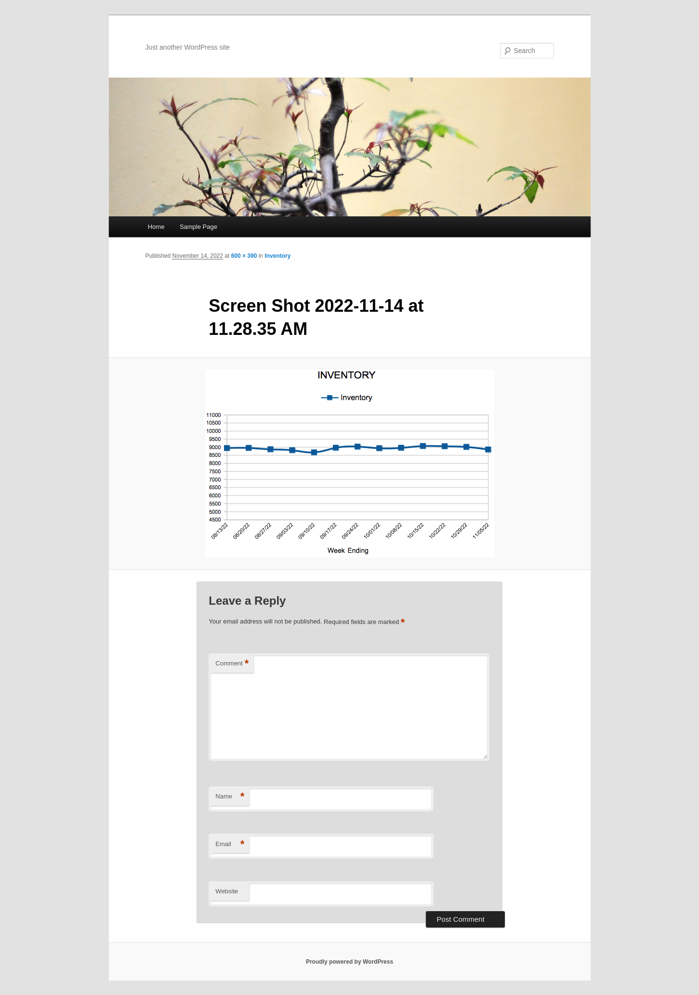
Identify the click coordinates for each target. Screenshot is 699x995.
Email (229, 844)
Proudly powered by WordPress (349, 961)
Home (156, 226)
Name (229, 797)
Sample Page (198, 226)
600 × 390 (244, 255)
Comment (232, 664)
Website (226, 891)
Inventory (277, 255)
